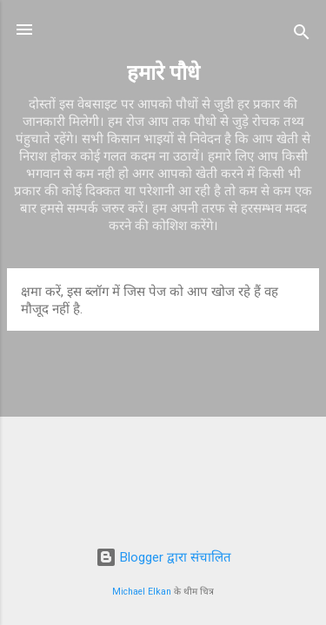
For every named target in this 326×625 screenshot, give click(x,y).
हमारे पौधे (163, 73)
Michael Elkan (141, 591)
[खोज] (301, 35)
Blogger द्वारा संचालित (163, 557)
